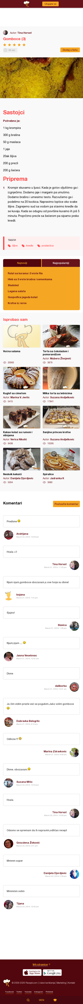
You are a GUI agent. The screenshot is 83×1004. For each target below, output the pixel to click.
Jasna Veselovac (26, 655)
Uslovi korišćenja (47, 982)
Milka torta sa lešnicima (61, 385)
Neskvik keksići (21, 466)
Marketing (61, 982)
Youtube (28, 992)
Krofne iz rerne (17, 303)
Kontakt (71, 982)
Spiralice (61, 466)
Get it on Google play (52, 972)
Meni (41, 1000)
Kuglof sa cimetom (21, 385)
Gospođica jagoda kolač (23, 297)
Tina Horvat (24, 32)
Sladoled (13, 285)
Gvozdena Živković (28, 842)
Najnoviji (22, 262)
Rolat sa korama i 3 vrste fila (25, 273)
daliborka (61, 685)
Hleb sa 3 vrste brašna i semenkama (30, 279)
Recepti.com (6, 983)
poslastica (48, 245)
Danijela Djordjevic (55, 873)
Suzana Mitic (24, 781)
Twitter (19, 992)
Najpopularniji (61, 262)
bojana (20, 594)
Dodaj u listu (70, 49)
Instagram (38, 992)
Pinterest (49, 992)
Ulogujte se (50, 4)
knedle (29, 245)
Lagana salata (17, 291)
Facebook (9, 992)
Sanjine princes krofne (61, 425)
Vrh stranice (40, 964)
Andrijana (22, 533)
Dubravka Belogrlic (28, 720)
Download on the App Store (32, 972)
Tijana (20, 903)
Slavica (62, 624)
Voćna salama (21, 344)
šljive (15, 245)
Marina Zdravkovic (55, 751)
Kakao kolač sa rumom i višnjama (21, 425)
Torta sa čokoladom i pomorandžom (61, 344)
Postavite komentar (66, 503)
